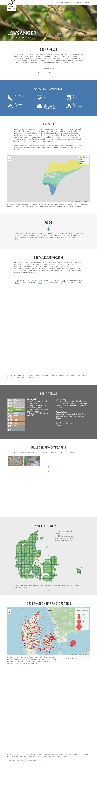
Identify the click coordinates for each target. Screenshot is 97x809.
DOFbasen (44, 407)
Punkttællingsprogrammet (67, 748)
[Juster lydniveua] (50, 72)
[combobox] (77, 613)
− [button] (9, 567)
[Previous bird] (2, 22)
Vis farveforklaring (32, 669)
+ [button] (9, 564)
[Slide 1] (49, 755)
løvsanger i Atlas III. (20, 542)
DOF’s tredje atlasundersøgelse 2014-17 (53, 540)
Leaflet (72, 609)
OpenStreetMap (80, 609)
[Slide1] (28, 388)
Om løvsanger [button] (66, 2)
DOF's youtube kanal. (66, 407)
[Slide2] (48, 544)
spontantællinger (56, 715)
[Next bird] (95, 22)
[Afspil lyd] (38, 72)
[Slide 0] (47, 755)
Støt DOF (78, 2)
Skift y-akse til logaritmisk (16, 669)
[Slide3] (49, 544)
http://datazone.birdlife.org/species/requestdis (65, 206)
